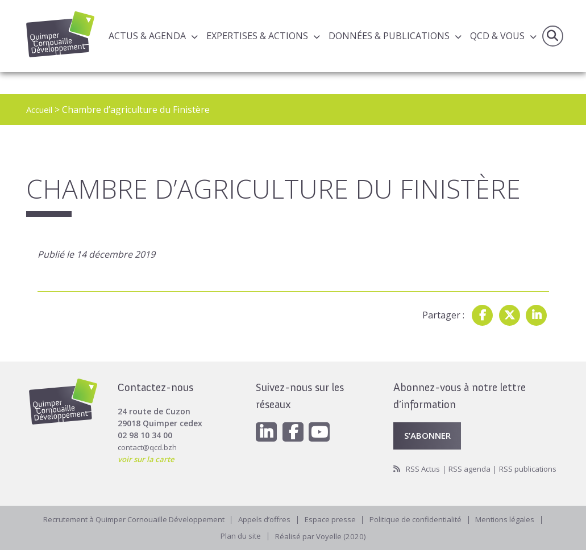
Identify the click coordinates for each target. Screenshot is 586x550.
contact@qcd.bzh (149, 431)
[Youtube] (324, 416)
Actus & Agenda (147, 36)
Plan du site (239, 535)
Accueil (40, 109)
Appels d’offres (265, 518)
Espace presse (332, 518)
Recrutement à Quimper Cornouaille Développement (127, 518)
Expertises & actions (257, 36)
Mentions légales (516, 518)
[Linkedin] (267, 416)
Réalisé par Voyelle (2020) (322, 535)
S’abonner (430, 420)
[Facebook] (295, 416)
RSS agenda (473, 455)
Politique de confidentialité (422, 518)
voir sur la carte (148, 443)
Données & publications (389, 36)
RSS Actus (424, 455)
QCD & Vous (497, 36)
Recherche (552, 36)
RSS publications (423, 466)
